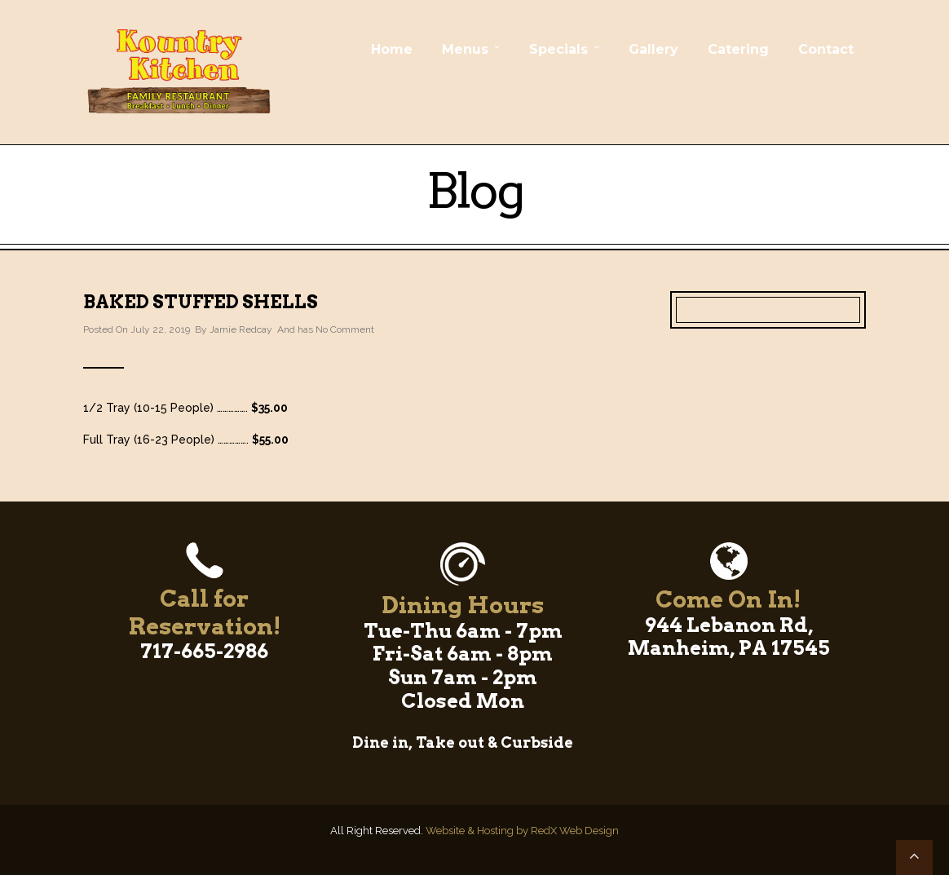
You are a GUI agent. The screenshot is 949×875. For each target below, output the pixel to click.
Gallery (653, 49)
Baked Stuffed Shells (200, 301)
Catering (738, 49)
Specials (558, 49)
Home (392, 49)
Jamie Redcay (241, 329)
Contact (826, 49)
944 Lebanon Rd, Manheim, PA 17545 (729, 637)
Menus (465, 49)
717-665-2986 (204, 651)
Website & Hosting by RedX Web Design (522, 830)
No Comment (345, 329)
